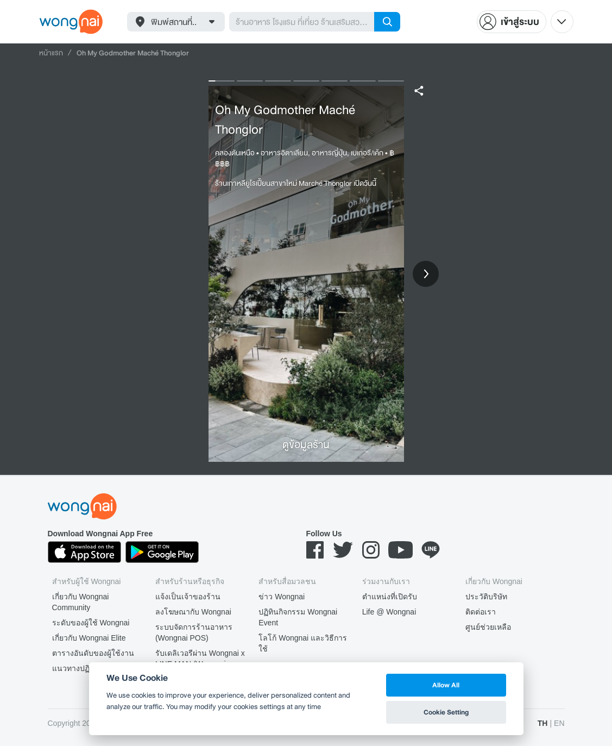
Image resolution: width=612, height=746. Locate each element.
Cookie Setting (446, 712)
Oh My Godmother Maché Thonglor (285, 119)
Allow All (445, 685)
